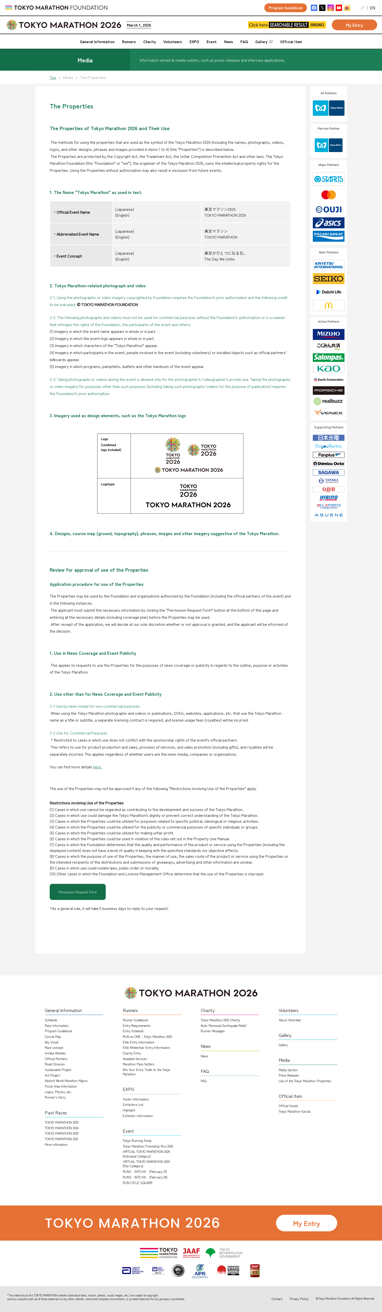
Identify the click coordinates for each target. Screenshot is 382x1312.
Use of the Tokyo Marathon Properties (305, 1081)
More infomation (56, 1144)
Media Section (288, 1070)
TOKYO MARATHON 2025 (61, 1122)
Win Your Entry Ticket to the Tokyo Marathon (146, 1071)
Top (53, 77)
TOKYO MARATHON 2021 (61, 1139)
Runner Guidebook (135, 1020)
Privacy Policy (299, 1298)
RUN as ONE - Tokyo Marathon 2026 (147, 1036)
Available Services (135, 1058)
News (204, 1056)
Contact (277, 1298)
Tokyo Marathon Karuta (294, 1111)
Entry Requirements (136, 1025)
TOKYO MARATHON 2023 (61, 1133)
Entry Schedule (133, 1031)
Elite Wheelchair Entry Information (146, 1047)
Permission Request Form (78, 891)
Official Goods (288, 1105)
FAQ (203, 1081)
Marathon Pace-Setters (138, 1064)
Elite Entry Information (138, 1042)
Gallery (283, 1044)
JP (362, 8)
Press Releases (289, 1075)
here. (97, 767)
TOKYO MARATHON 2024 (62, 1128)
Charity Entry (132, 1053)
